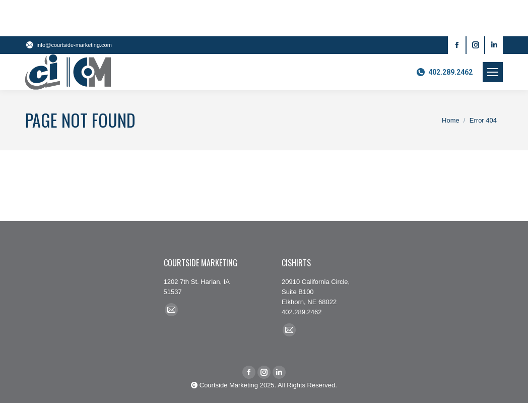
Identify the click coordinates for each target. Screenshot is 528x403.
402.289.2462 (444, 72)
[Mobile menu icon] (493, 72)
